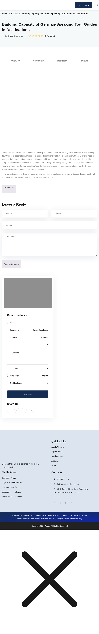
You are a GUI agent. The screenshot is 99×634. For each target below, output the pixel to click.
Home (4, 14)
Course (14, 14)
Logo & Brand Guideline (12, 482)
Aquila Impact (57, 456)
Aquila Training (57, 447)
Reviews (84, 61)
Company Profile (9, 478)
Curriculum (38, 61)
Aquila (47, 526)
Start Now (27, 394)
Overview (15, 61)
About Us (55, 461)
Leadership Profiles (10, 487)
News (53, 465)
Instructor (62, 61)
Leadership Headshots (11, 492)
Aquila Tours (56, 451)
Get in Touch (83, 5)
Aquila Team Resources (12, 496)
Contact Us (9, 187)
